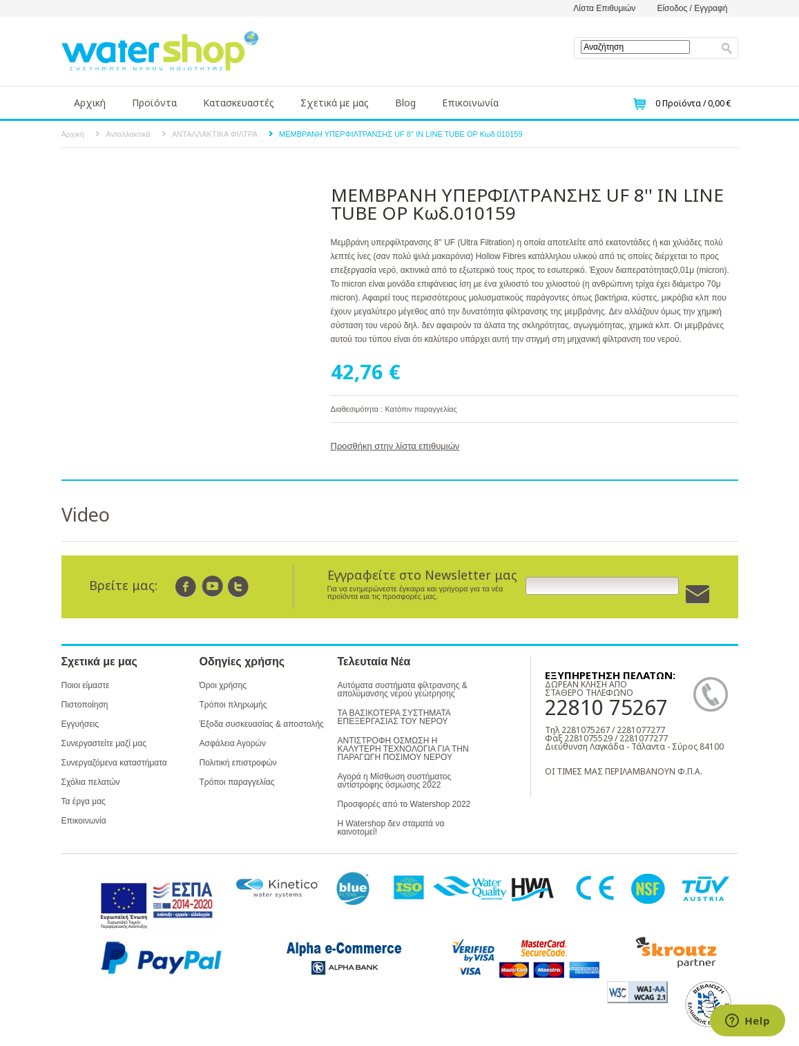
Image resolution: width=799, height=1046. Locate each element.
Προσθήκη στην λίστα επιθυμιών (395, 446)
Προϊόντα (154, 102)
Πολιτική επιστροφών (238, 763)
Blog (405, 102)
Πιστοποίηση (84, 705)
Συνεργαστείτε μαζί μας (103, 743)
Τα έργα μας (83, 801)
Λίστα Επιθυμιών (604, 8)
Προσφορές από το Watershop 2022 (404, 804)
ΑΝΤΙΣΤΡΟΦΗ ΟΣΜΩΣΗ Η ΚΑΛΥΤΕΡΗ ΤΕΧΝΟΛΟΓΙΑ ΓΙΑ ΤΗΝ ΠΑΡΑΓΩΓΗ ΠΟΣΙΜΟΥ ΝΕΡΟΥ (403, 749)
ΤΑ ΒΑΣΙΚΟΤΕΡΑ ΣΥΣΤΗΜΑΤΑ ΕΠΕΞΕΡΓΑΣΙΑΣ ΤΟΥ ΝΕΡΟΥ (394, 717)
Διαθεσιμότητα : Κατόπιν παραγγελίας (394, 409)
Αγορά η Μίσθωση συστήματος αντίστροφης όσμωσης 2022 (395, 781)
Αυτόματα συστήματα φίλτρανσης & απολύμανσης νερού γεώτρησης (403, 689)
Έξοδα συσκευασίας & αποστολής (262, 724)
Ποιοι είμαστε (85, 685)
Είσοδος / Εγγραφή (692, 8)
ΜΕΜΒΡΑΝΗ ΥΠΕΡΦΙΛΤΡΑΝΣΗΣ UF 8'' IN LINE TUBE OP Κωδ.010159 (400, 134)
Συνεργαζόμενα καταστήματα (114, 763)
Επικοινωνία (470, 102)
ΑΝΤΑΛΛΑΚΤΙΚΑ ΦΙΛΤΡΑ (215, 134)
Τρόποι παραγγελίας (237, 782)
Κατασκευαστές (238, 102)
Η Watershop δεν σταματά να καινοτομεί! (391, 828)
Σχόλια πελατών (90, 782)
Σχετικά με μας (334, 102)
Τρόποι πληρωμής (233, 705)
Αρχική (90, 102)
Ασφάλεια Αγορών (233, 743)
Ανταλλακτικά (128, 134)
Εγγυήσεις (80, 724)
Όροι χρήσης (223, 685)
